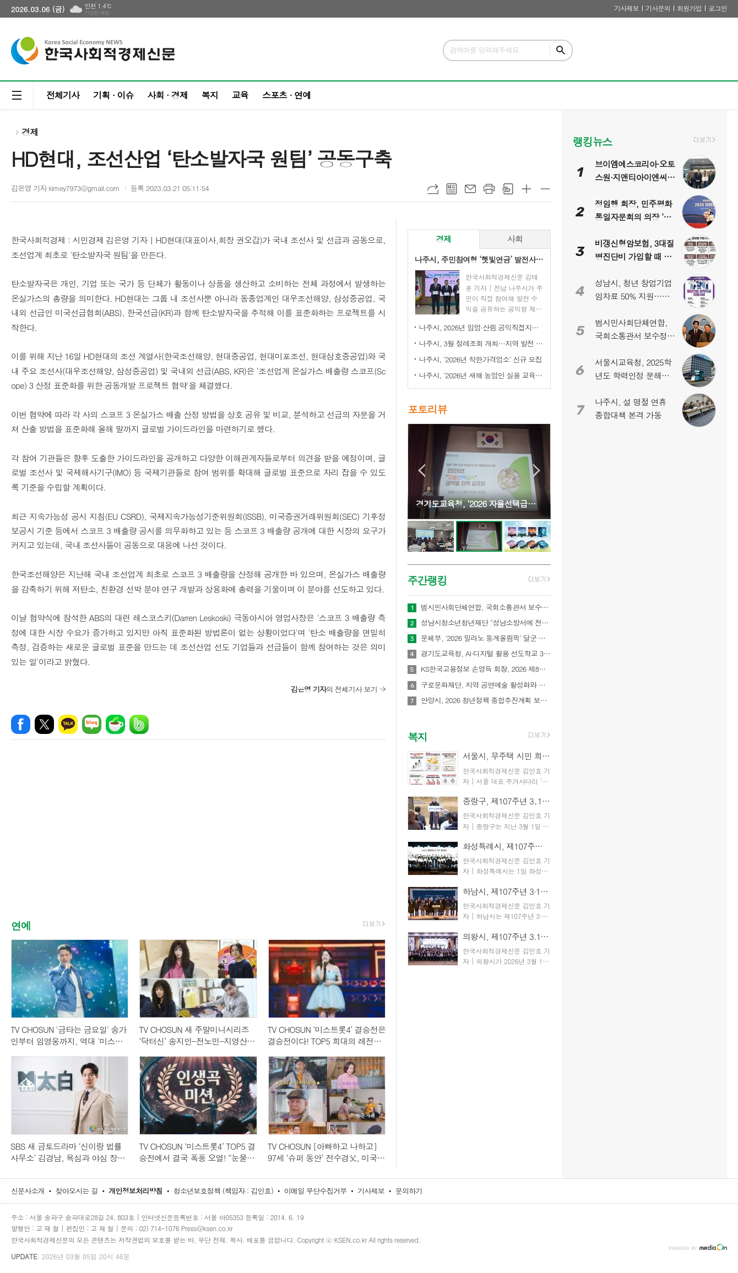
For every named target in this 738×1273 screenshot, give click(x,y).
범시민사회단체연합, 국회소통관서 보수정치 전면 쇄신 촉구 (486, 607)
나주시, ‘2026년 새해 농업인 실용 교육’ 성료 (481, 375)
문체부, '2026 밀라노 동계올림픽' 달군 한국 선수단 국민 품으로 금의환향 (486, 638)
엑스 (44, 724)
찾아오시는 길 (77, 1190)
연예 (21, 925)
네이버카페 (115, 724)
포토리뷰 (427, 409)
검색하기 (561, 50)
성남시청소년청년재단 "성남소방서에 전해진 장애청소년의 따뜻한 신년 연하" (486, 623)
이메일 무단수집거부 (315, 1190)
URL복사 (432, 188)
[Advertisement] (198, 839)
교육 (240, 95)
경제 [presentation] (443, 238)
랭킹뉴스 (592, 141)
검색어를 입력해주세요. (485, 49)
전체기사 (62, 95)
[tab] (444, 239)
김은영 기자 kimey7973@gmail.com (65, 188)
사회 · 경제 (167, 95)
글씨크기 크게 (526, 188)
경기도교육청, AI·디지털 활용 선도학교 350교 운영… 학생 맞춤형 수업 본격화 (486, 654)
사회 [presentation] (515, 238)
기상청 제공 (96, 13)
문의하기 (408, 1190)
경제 (29, 132)
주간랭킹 (427, 580)
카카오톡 (68, 724)
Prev (421, 470)
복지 (210, 95)
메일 (470, 188)
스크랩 (507, 188)
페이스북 (20, 724)
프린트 (489, 188)
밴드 (139, 724)
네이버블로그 (91, 724)
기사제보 (626, 8)
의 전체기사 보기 (334, 689)
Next (536, 470)
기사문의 (657, 8)
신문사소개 (28, 1190)
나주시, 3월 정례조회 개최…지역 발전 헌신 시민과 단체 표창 (481, 343)
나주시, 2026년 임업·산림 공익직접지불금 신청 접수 (481, 327)
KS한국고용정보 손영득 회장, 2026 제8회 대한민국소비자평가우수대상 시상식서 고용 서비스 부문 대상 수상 (486, 669)
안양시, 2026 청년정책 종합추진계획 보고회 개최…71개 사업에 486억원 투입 (486, 700)
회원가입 (689, 8)
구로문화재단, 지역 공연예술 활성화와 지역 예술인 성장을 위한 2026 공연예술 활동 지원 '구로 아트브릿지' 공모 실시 (486, 685)
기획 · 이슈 (113, 95)
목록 (451, 188)
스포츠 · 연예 (286, 95)
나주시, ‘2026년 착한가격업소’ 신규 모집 (480, 359)
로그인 (717, 8)
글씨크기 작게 (545, 188)
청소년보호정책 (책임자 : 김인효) (223, 1190)
